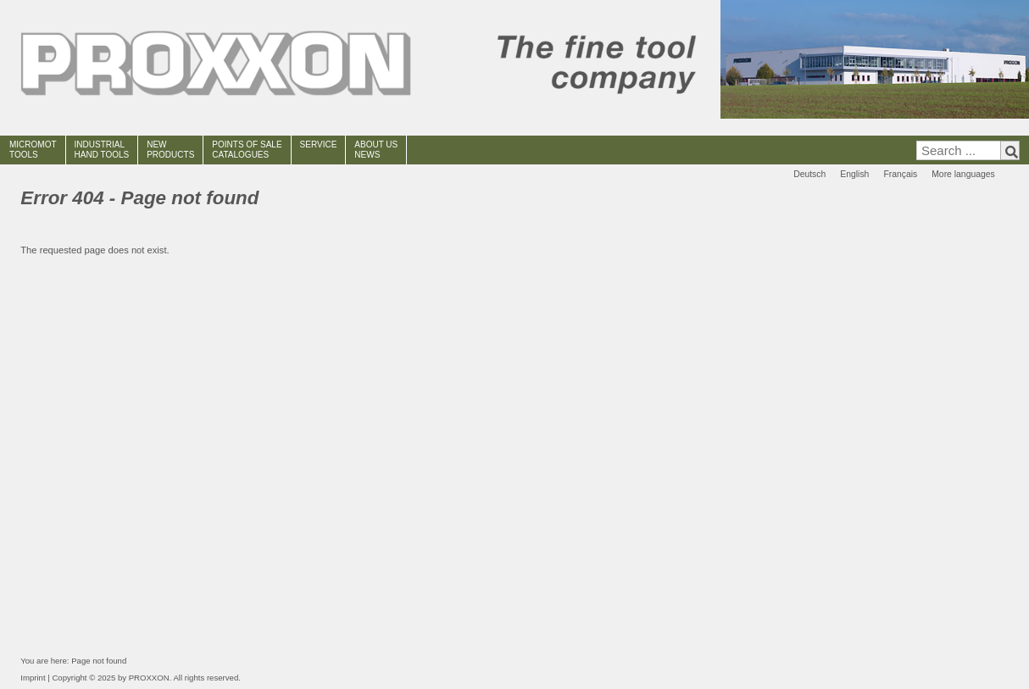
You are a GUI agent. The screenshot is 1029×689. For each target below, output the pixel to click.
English (854, 174)
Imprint (32, 677)
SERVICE (318, 144)
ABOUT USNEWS (376, 149)
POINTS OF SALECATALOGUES (246, 149)
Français (900, 174)
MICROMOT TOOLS (33, 149)
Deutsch (809, 174)
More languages (963, 174)
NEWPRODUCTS (170, 149)
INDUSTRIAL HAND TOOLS (102, 149)
